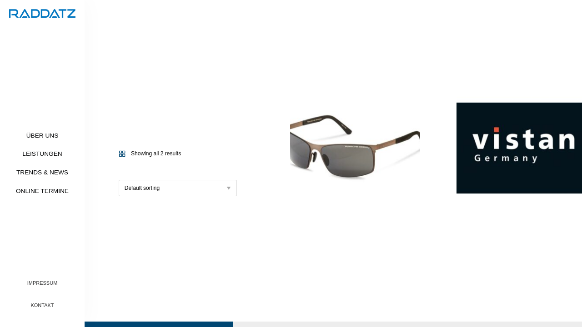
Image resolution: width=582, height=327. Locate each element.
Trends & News (42, 172)
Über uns (42, 135)
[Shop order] (178, 188)
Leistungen (42, 153)
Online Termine (42, 191)
